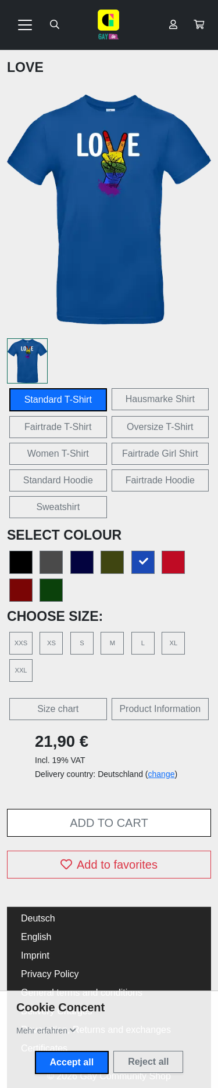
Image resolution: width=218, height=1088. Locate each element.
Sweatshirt (58, 507)
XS (51, 642)
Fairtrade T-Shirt (57, 427)
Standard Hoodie (58, 480)
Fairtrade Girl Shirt (160, 453)
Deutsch (38, 918)
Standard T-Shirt (58, 399)
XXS (21, 642)
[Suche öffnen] (54, 25)
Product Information (160, 709)
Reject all (148, 1062)
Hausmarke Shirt (160, 399)
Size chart (57, 709)
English (36, 937)
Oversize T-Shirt (160, 427)
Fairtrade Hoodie (160, 480)
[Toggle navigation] (25, 25)
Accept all (72, 1062)
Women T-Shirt (58, 453)
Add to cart (109, 822)
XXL (21, 670)
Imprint (35, 955)
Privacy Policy (50, 974)
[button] (199, 25)
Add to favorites (109, 864)
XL (173, 642)
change (161, 774)
